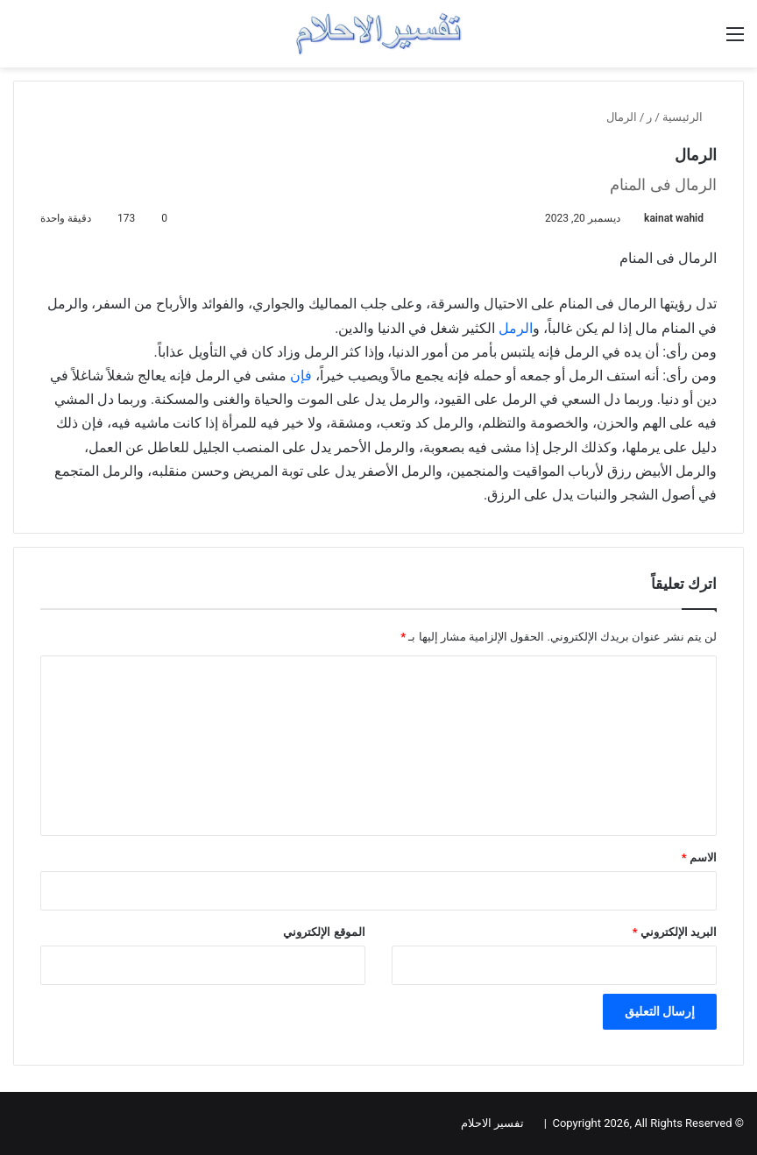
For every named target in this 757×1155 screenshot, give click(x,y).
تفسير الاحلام (492, 1123)
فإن (301, 375)
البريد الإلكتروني (675, 932)
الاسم (699, 857)
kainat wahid (674, 218)
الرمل (516, 328)
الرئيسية (689, 117)
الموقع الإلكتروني (323, 932)
